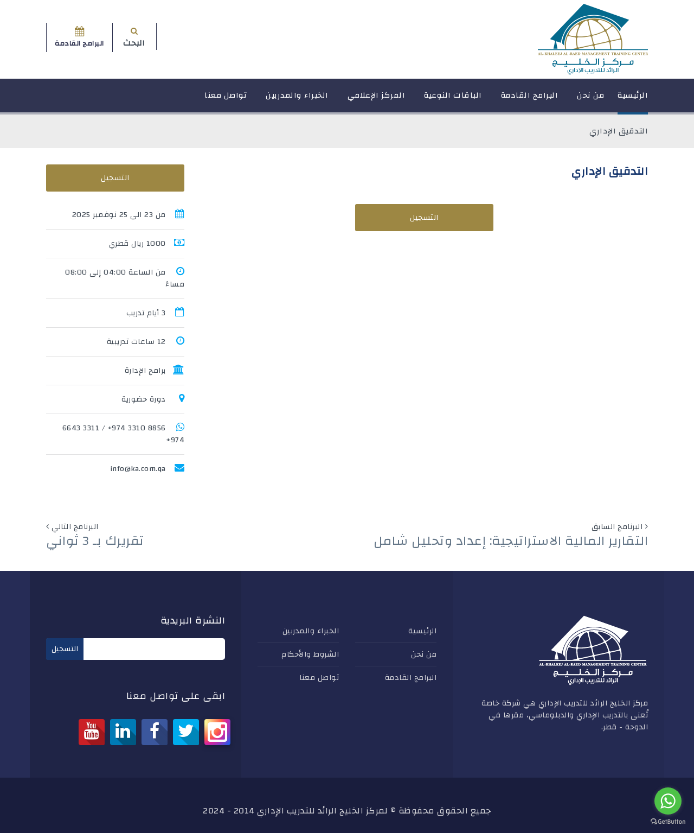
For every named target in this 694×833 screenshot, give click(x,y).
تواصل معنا (225, 100)
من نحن (590, 100)
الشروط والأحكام (310, 654)
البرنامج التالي (75, 527)
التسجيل (424, 218)
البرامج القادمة (529, 100)
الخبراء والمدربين (297, 100)
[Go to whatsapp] (668, 801)
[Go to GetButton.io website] (668, 821)
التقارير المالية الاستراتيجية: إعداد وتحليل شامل (511, 541)
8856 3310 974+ (137, 428)
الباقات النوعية (453, 100)
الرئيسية (633, 100)
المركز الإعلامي (377, 100)
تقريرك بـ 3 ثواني (95, 541)
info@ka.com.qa (138, 469)
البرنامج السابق (617, 527)
